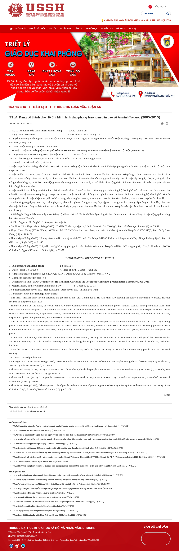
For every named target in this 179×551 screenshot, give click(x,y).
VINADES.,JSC (93, 540)
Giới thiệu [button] (20, 29)
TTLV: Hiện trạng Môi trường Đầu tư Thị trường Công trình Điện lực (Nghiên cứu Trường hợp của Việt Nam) (57, 488)
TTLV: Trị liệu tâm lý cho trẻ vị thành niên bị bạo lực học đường (39, 511)
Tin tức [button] (53, 29)
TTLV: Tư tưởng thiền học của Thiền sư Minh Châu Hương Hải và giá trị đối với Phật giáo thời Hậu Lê (55, 484)
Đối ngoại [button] (121, 29)
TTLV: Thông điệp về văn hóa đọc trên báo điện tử (34, 461)
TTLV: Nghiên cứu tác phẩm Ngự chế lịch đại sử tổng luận (37, 506)
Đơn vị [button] (132, 29)
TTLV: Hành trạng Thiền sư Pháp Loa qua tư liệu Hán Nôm (37, 493)
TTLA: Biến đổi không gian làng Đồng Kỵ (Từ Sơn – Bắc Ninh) (38, 444)
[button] (156, 7)
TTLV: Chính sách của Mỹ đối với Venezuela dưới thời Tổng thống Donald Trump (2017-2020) (52, 502)
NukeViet (73, 540)
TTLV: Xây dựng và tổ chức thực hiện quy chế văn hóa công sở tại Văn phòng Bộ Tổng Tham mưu (53, 480)
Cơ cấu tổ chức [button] (37, 29)
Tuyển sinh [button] (66, 29)
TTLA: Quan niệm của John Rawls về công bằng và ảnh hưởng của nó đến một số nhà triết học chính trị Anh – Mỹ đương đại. (65, 426)
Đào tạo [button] (79, 29)
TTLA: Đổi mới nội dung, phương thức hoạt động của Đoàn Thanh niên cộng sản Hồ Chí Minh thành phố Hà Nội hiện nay (62, 475)
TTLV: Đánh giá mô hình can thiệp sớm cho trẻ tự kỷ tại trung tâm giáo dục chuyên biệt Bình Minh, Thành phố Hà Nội (61, 448)
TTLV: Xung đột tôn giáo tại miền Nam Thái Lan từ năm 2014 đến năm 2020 (44, 515)
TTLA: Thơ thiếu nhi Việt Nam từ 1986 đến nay (32, 430)
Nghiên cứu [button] (107, 29)
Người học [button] (92, 29)
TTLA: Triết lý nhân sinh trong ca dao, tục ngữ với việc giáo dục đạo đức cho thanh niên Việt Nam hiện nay (57, 435)
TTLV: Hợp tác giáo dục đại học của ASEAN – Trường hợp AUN (39, 497)
